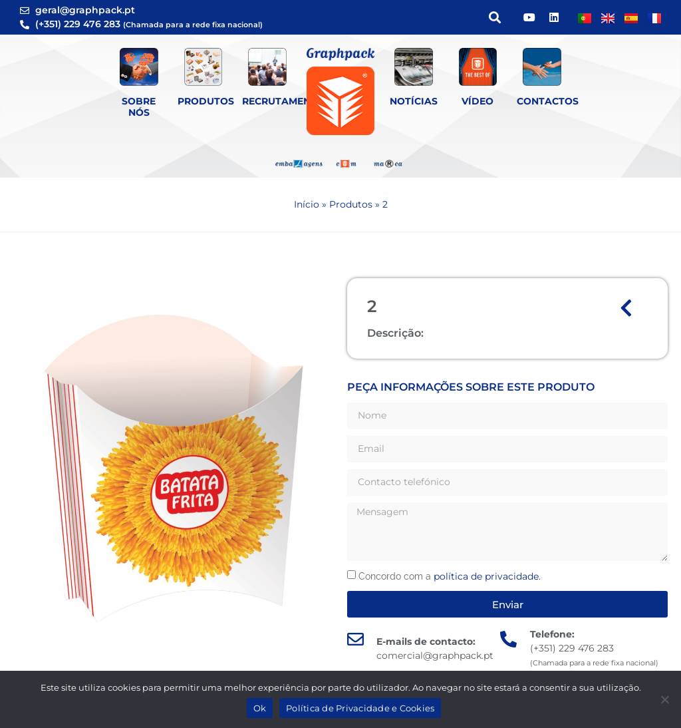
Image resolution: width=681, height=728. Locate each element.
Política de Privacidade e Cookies (360, 708)
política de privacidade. (487, 576)
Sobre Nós (139, 106)
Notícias (414, 101)
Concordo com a (449, 576)
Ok (260, 708)
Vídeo (477, 101)
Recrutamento (283, 101)
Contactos (548, 101)
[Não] (664, 699)
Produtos (206, 101)
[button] (494, 18)
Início (306, 204)
